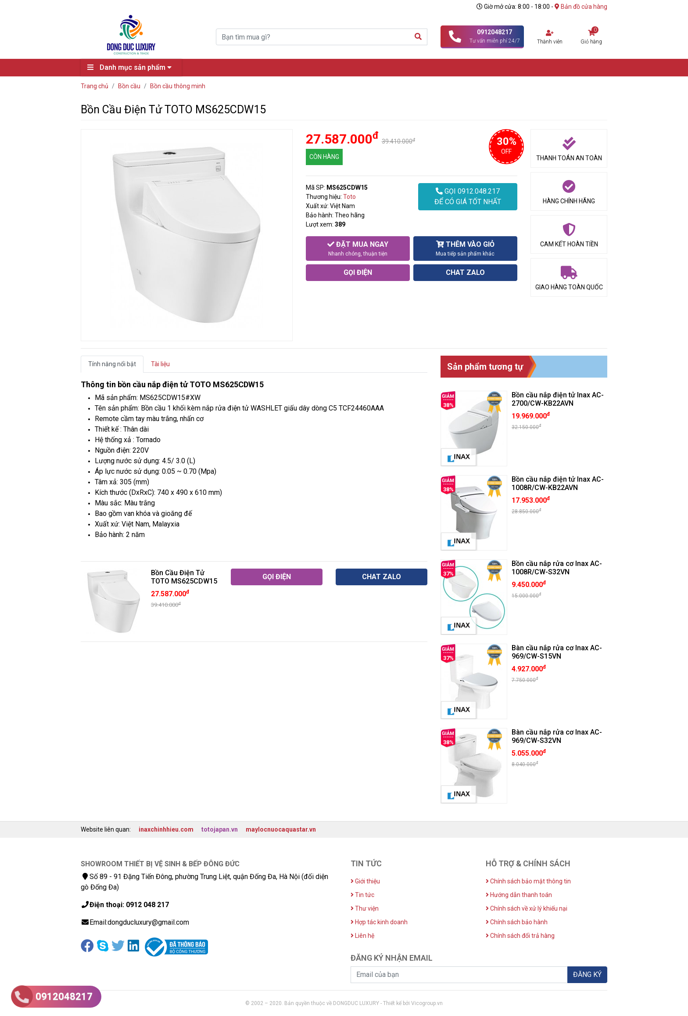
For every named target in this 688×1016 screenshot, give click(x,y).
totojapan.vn (219, 829)
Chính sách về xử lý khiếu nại (526, 908)
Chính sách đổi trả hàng (520, 935)
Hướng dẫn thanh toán (519, 894)
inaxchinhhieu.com (166, 829)
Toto (349, 196)
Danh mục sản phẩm (131, 67)
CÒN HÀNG (324, 156)
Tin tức (362, 894)
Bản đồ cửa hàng (581, 6)
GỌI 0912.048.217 (468, 197)
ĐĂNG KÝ (587, 974)
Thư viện (365, 908)
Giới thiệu (365, 881)
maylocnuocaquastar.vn (281, 829)
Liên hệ (362, 935)
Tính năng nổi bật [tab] (112, 363)
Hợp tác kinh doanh (379, 922)
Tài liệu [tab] (160, 363)
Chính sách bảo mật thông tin (528, 881)
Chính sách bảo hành (517, 922)
